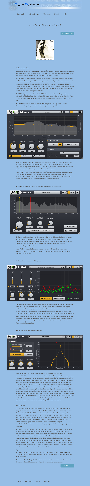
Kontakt (19, 481)
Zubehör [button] (57, 14)
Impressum (29, 481)
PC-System (47, 14)
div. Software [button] (34, 14)
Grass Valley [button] (21, 14)
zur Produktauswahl (67, 33)
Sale (65, 14)
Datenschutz (47, 481)
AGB (38, 481)
